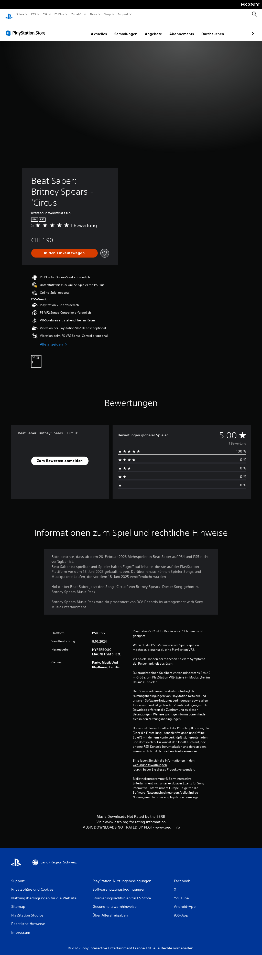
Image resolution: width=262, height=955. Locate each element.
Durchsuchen (185, 29)
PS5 (33, 14)
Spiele (20, 14)
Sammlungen (98, 29)
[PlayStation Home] (9, 14)
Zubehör (77, 14)
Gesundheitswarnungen (150, 760)
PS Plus (59, 14)
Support (123, 14)
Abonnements (154, 29)
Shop (107, 14)
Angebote (126, 29)
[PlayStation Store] (26, 28)
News (93, 14)
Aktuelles (72, 29)
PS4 (45, 14)
